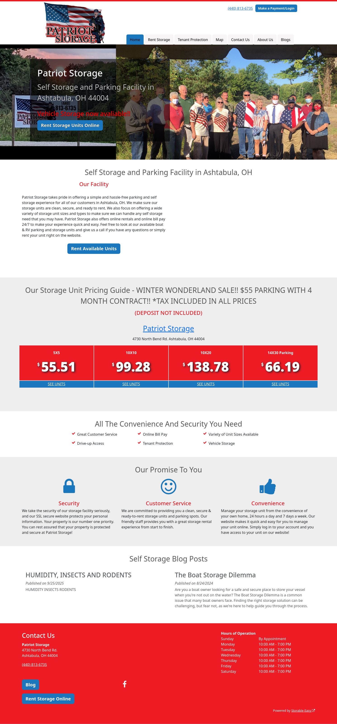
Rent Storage (159, 39)
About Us (265, 39)
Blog (31, 685)
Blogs (285, 39)
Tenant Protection (193, 39)
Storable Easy (303, 710)
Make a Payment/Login (276, 8)
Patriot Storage (168, 328)
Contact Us (240, 39)
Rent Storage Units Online (70, 125)
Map (219, 39)
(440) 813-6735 (240, 8)
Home (135, 39)
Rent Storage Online (48, 699)
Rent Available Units (94, 248)
